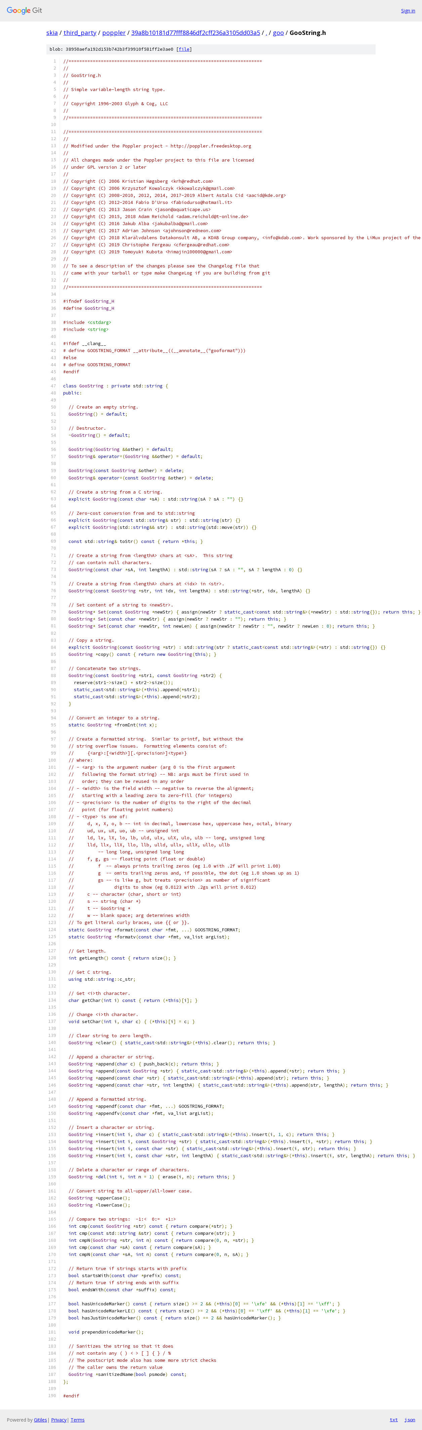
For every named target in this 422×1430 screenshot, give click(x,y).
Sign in (408, 10)
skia (52, 33)
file (184, 49)
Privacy (59, 1420)
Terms (78, 1420)
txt (394, 1420)
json (410, 1420)
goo (278, 33)
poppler (114, 33)
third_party (80, 33)
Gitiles (40, 1420)
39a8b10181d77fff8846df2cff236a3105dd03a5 (195, 33)
